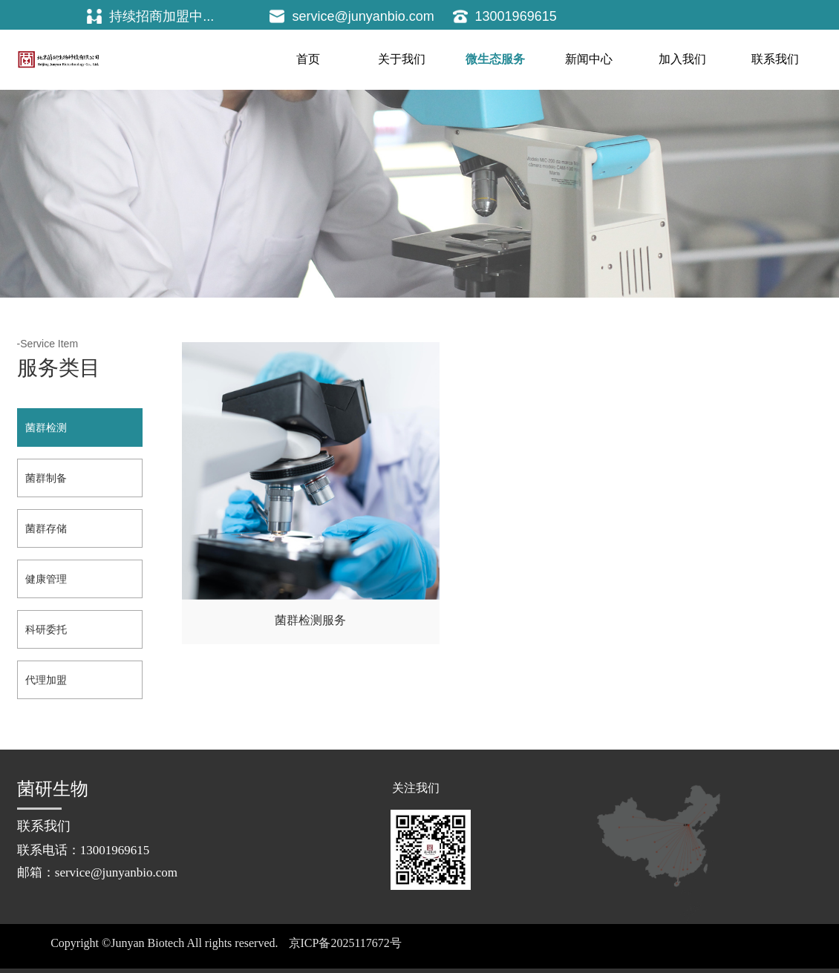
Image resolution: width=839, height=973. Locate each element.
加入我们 (682, 59)
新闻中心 (589, 59)
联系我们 (775, 59)
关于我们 (401, 59)
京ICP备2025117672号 (345, 943)
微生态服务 (495, 59)
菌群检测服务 (284, 564)
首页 (308, 59)
